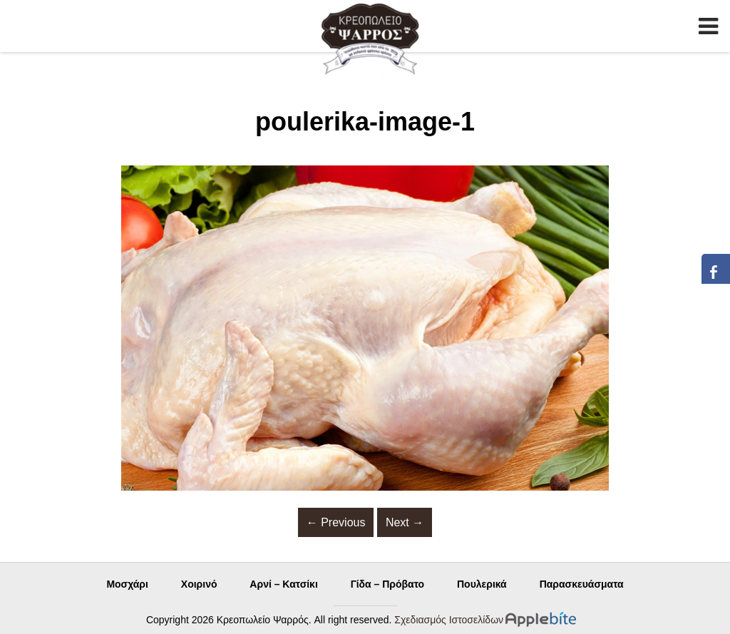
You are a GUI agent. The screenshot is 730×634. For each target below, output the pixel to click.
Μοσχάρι (127, 584)
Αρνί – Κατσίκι (283, 584)
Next (404, 522)
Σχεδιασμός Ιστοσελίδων (448, 619)
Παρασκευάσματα (582, 584)
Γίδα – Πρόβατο (387, 584)
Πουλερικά (482, 584)
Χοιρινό (199, 584)
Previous (336, 522)
